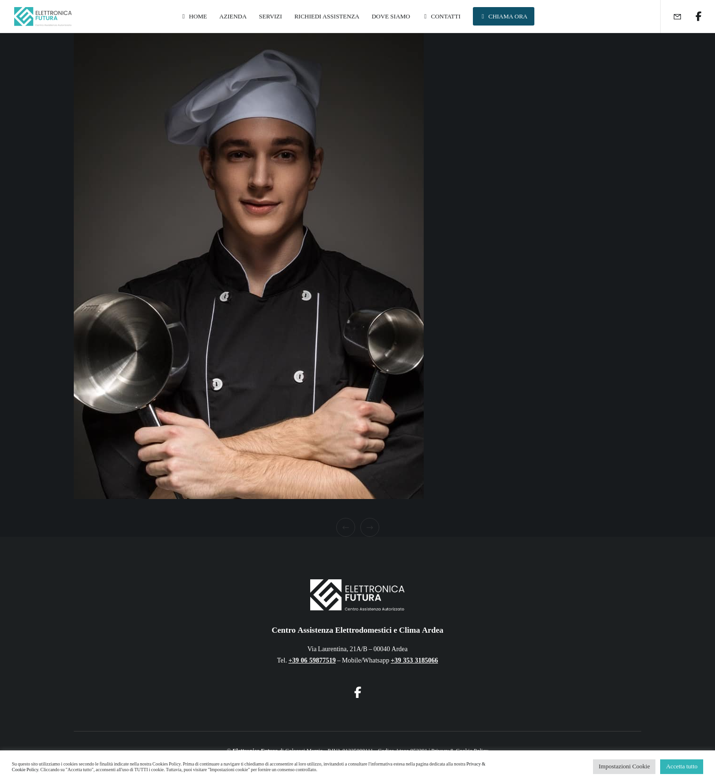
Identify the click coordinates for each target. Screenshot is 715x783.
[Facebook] (692, 16)
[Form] (671, 16)
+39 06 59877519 (312, 660)
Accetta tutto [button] (682, 766)
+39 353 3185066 (414, 660)
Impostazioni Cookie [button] (624, 766)
